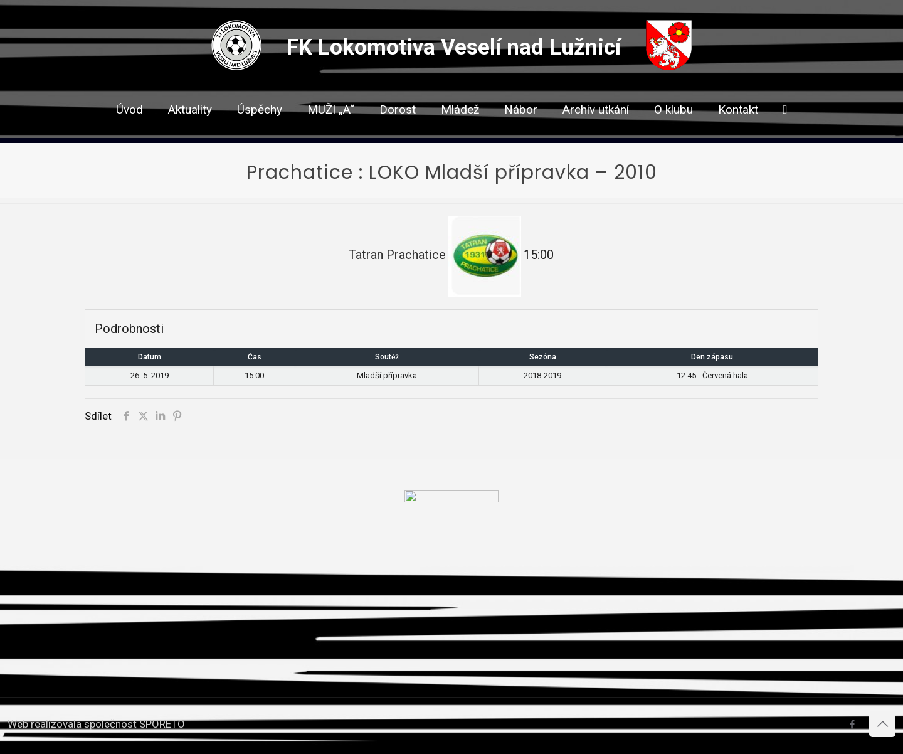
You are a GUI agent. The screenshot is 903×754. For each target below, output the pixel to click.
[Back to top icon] (882, 724)
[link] (397, 131)
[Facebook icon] (852, 724)
